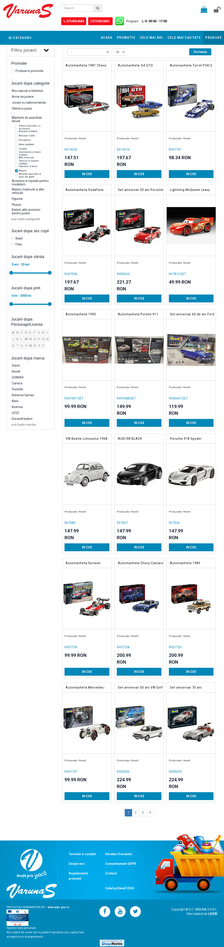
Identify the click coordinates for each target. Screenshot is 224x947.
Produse (213, 37)
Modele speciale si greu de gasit (30, 175)
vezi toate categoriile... (26, 219)
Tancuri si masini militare (29, 162)
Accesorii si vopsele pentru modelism (30, 182)
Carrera (17, 383)
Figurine (17, 199)
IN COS (87, 174)
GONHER (18, 377)
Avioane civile (27, 135)
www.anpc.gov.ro (58, 907)
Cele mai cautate (184, 37)
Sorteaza (200, 52)
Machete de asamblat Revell (27, 119)
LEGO (15, 413)
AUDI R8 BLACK (130, 438)
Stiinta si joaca (22, 108)
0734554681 (101, 21)
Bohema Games (23, 395)
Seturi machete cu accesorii (29, 127)
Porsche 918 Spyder (186, 438)
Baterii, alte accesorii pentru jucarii (26, 211)
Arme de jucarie (23, 96)
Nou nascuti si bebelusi (27, 90)
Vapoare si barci (28, 166)
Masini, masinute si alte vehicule (28, 191)
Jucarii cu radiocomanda (29, 102)
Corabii (23, 148)
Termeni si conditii (82, 854)
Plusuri (16, 204)
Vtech (16, 365)
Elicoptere (25, 140)
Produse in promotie (30, 71)
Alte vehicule (26, 157)
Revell (16, 371)
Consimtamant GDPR (120, 863)
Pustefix (17, 389)
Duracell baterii (22, 418)
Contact (111, 873)
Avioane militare (28, 131)
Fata (19, 244)
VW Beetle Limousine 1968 (87, 438)
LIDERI (212, 914)
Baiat (19, 238)
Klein (15, 401)
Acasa (106, 37)
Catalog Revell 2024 (119, 888)
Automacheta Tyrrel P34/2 (191, 65)
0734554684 (75, 21)
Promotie (126, 37)
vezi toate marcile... (24, 424)
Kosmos (17, 407)
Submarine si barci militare (30, 153)
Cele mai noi (151, 37)
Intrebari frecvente (118, 854)
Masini (22, 170)
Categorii (20, 38)
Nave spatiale (26, 144)
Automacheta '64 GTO (135, 65)
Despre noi (76, 863)
